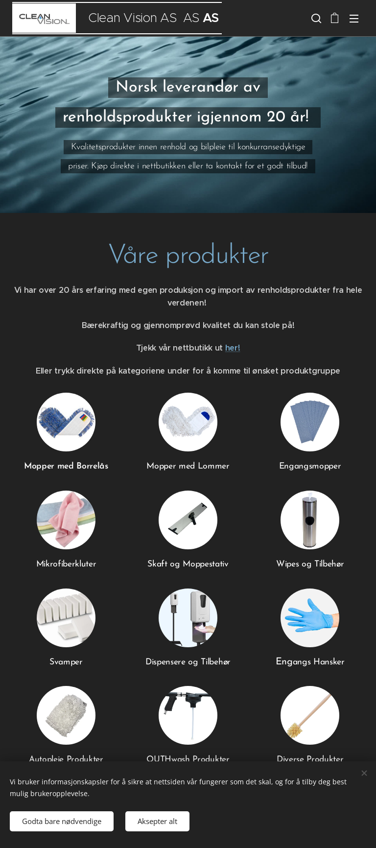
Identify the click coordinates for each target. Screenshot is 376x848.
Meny (354, 18)
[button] (315, 18)
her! (232, 348)
